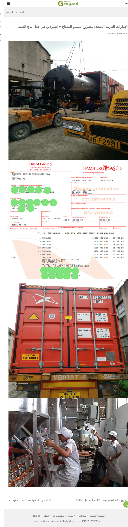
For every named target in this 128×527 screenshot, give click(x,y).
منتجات (78, 515)
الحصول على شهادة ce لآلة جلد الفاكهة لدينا (24, 500)
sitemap (32, 515)
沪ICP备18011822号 (87, 521)
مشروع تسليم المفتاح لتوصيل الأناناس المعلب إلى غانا (99, 500)
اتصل (42, 515)
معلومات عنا (54, 515)
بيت (16, 12)
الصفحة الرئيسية (93, 515)
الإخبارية (5, 12)
